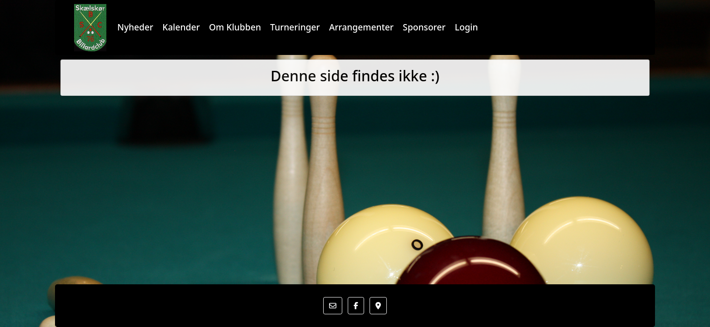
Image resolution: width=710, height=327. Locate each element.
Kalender (181, 27)
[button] (332, 305)
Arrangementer (361, 27)
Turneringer (295, 27)
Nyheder (135, 27)
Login (466, 27)
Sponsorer (424, 27)
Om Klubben (235, 27)
